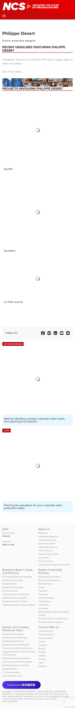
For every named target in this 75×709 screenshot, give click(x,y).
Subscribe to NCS (45, 631)
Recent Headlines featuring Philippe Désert (33, 49)
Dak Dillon (6, 541)
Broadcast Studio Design (12, 634)
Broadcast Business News (49, 576)
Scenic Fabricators (10, 590)
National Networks (46, 597)
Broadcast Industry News (49, 580)
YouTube (41, 652)
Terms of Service (45, 550)
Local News (43, 608)
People (41, 587)
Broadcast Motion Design (13, 641)
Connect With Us (48, 627)
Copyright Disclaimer (47, 540)
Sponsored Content (46, 543)
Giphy (40, 662)
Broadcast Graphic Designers (14, 597)
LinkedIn (42, 655)
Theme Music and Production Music (17, 648)
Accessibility (43, 557)
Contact (41, 641)
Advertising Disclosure (47, 547)
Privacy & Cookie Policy (48, 554)
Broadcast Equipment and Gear (15, 665)
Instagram (42, 666)
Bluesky (41, 648)
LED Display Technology (12, 580)
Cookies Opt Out (45, 561)
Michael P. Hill (8, 533)
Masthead (42, 533)
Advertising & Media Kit (48, 536)
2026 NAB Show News (12, 675)
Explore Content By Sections (50, 571)
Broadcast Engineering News (50, 622)
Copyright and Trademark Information (54, 564)
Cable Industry (44, 601)
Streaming (42, 594)
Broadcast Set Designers (12, 587)
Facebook (42, 645)
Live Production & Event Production (17, 661)
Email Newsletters (46, 634)
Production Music (9, 583)
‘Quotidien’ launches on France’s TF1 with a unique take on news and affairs (37, 61)
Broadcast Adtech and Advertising (52, 618)
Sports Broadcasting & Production (16, 658)
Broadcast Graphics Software (14, 601)
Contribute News (45, 638)
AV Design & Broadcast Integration (17, 576)
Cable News (43, 604)
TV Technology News (11, 672)
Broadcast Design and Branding (15, 644)
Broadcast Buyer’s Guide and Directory (17, 571)
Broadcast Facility (9, 668)
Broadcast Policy (45, 583)
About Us (44, 529)
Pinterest (42, 659)
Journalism (43, 590)
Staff (5, 529)
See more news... (12, 72)
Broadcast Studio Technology (14, 637)
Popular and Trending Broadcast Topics (15, 629)
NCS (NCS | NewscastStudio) (39, 691)
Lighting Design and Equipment (15, 594)
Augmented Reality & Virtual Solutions (18, 604)
